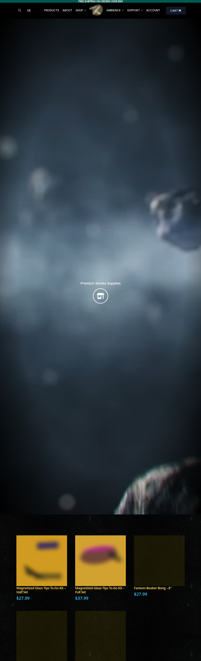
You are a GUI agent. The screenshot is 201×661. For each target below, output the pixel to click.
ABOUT (67, 10)
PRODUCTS (51, 10)
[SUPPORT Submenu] (141, 10)
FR (29, 10)
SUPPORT (133, 10)
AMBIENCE (113, 10)
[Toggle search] (19, 10)
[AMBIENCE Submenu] (122, 10)
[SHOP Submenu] (84, 10)
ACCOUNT (153, 10)
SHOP (79, 10)
